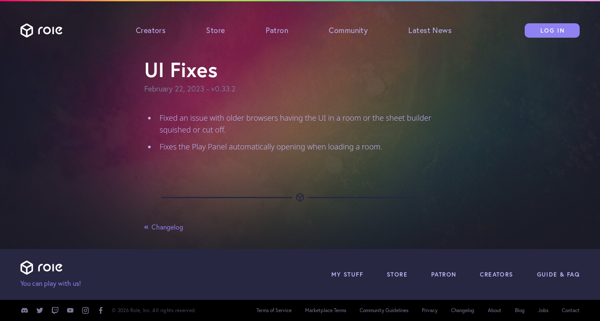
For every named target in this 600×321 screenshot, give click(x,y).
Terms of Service (274, 310)
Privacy (430, 310)
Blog (520, 310)
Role (41, 30)
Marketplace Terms (325, 310)
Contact (571, 310)
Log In (552, 30)
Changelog (163, 227)
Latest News (429, 30)
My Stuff (347, 274)
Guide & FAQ (558, 274)
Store (215, 30)
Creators (151, 30)
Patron (277, 30)
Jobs (543, 310)
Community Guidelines (384, 310)
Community (348, 30)
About (494, 310)
